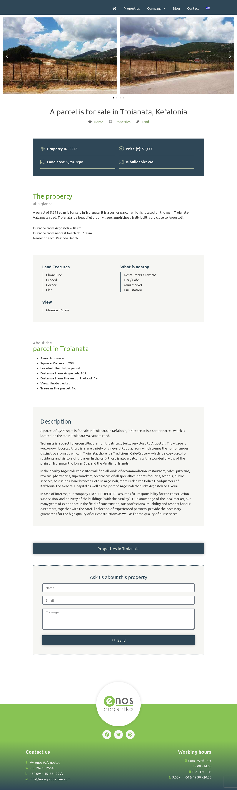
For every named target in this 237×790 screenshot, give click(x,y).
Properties (132, 8)
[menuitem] (208, 8)
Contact (193, 8)
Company (156, 8)
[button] (7, 56)
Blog (176, 8)
